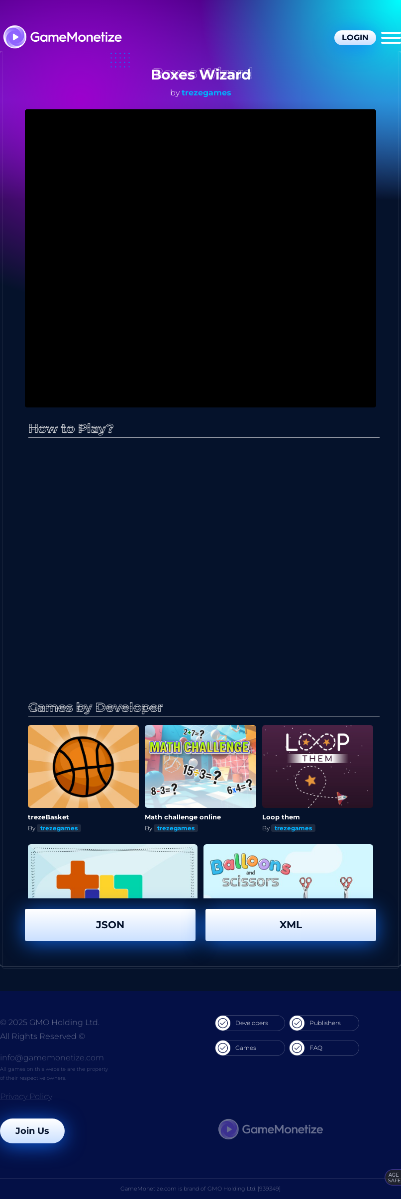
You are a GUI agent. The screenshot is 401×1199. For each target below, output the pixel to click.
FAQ (306, 1047)
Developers (241, 1023)
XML (291, 925)
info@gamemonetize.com (52, 1057)
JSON (110, 925)
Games (235, 1047)
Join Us (32, 1130)
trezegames (206, 92)
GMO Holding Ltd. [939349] (244, 1188)
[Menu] (391, 38)
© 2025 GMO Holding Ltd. (50, 1022)
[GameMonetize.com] (62, 38)
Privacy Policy (26, 1096)
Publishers (315, 1023)
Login (355, 37)
